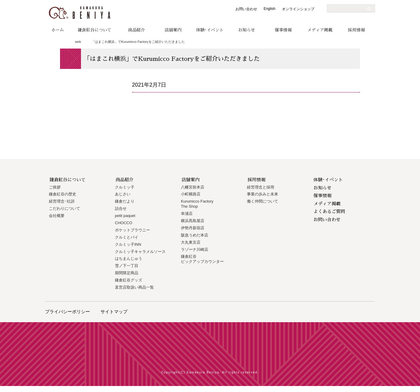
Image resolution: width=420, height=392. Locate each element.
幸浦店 (187, 213)
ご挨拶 (55, 187)
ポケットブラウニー (132, 230)
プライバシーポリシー (67, 311)
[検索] (348, 9)
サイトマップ (114, 311)
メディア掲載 (319, 30)
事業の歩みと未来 (262, 194)
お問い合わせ (246, 9)
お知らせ (246, 30)
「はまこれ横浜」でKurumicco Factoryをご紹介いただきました (138, 41)
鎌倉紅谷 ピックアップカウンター (202, 259)
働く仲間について (262, 201)
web (78, 41)
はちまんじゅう (128, 258)
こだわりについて (64, 208)
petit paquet (125, 215)
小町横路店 (190, 194)
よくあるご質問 (329, 211)
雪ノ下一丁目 (126, 265)
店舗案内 (173, 30)
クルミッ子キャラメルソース (140, 251)
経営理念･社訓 (61, 201)
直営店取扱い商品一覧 (134, 287)
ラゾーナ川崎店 (194, 249)
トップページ (62, 42)
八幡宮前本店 (192, 187)
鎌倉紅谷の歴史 (62, 194)
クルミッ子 (124, 187)
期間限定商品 (126, 273)
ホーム (57, 30)
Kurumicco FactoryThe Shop (197, 204)
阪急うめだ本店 (194, 235)
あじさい (122, 194)
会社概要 (56, 215)
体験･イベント (210, 30)
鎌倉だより (124, 201)
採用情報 (356, 30)
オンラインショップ (298, 9)
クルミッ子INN (128, 244)
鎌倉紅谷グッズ (128, 280)
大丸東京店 (190, 242)
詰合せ (121, 208)
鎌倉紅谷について (94, 30)
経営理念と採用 (260, 187)
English (269, 9)
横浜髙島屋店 (192, 220)
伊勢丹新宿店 (192, 228)
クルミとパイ (126, 237)
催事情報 (283, 30)
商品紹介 (136, 30)
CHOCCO (123, 223)
